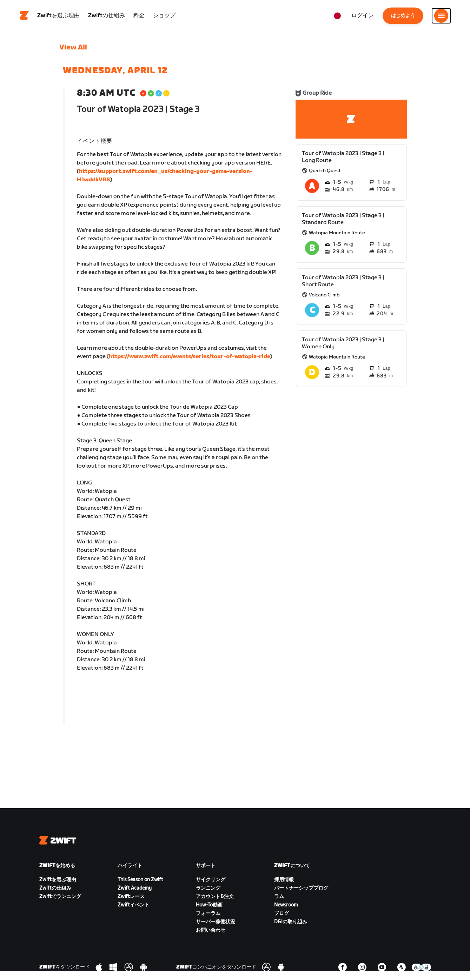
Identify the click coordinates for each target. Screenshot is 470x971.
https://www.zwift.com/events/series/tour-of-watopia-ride (189, 356)
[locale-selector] (337, 15)
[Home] (24, 15)
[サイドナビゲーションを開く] (441, 15)
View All (73, 47)
